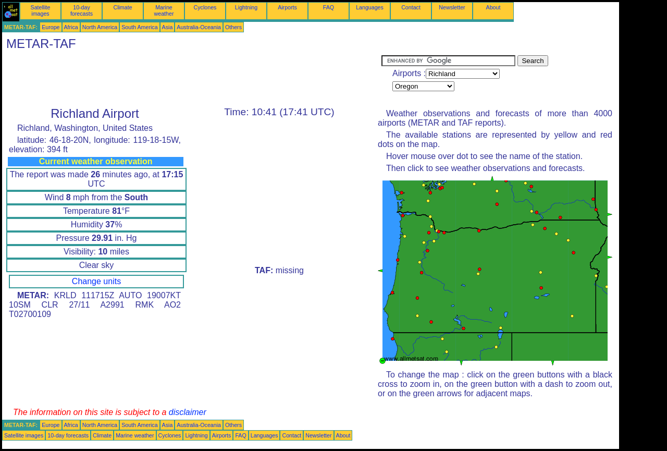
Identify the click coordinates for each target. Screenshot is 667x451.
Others (233, 27)
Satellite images (41, 10)
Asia (167, 27)
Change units (96, 281)
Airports (287, 7)
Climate (122, 7)
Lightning (246, 7)
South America (139, 27)
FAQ (328, 7)
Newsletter (452, 7)
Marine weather (164, 10)
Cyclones (205, 7)
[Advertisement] (191, 78)
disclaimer (187, 412)
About (493, 7)
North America (100, 27)
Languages (370, 7)
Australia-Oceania (199, 27)
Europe (50, 27)
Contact (411, 7)
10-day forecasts (81, 10)
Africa (71, 27)
